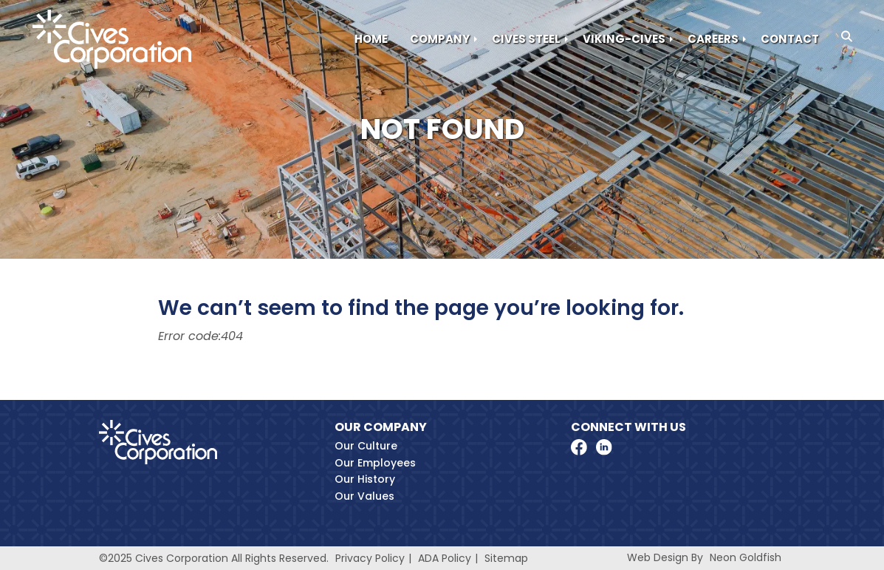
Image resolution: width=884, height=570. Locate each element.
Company (440, 39)
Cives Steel (526, 39)
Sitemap (506, 558)
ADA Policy (444, 558)
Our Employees (375, 462)
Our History (365, 479)
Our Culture (366, 445)
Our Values (364, 496)
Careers (713, 39)
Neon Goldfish (745, 557)
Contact (790, 39)
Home (371, 39)
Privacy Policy (370, 558)
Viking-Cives (624, 39)
